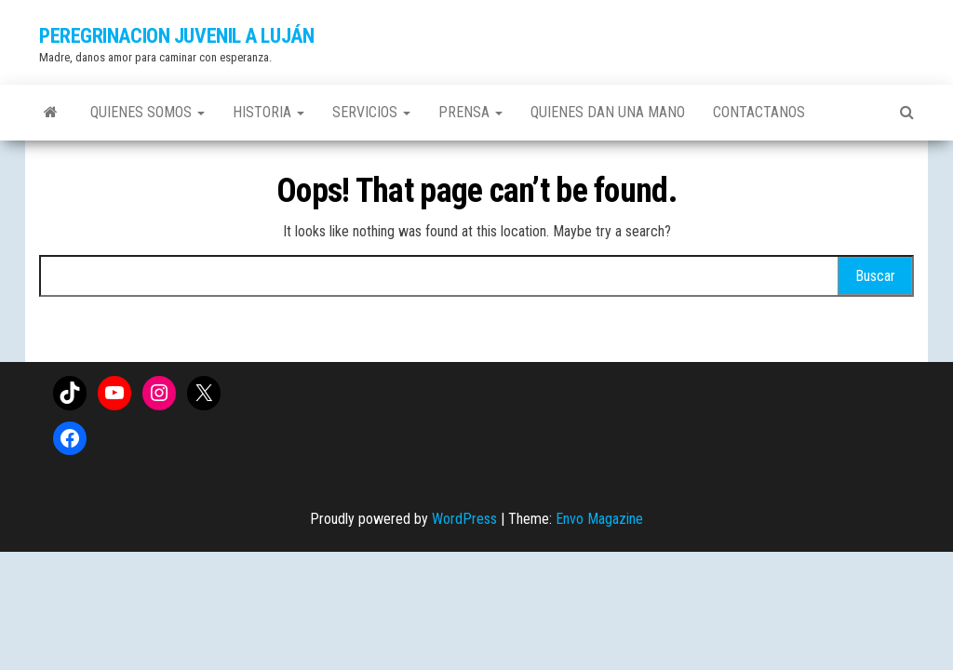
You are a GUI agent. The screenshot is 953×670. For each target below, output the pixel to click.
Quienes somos (147, 112)
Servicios (371, 112)
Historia (268, 112)
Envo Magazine (599, 519)
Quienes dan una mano (607, 112)
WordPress (464, 519)
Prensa (470, 112)
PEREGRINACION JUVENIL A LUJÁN (176, 35)
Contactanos (759, 112)
